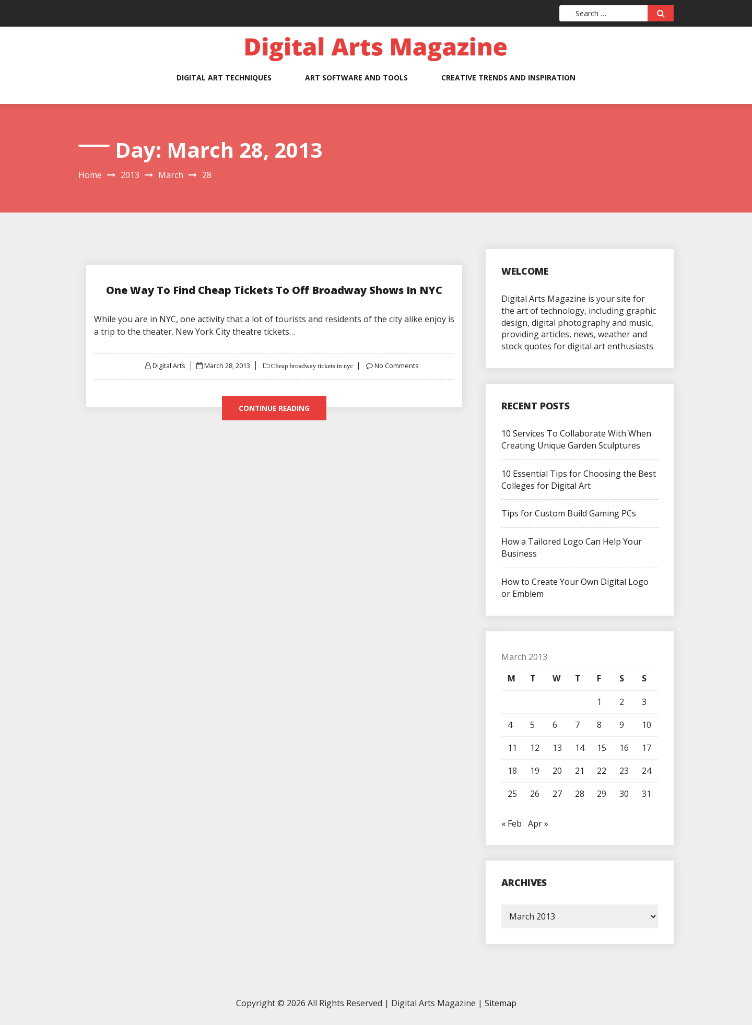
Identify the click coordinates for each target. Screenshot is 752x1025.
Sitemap (500, 1003)
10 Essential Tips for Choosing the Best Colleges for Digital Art (578, 479)
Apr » (538, 823)
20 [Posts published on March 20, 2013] (557, 770)
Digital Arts (168, 365)
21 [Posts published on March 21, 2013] (579, 770)
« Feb (511, 823)
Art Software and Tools (356, 78)
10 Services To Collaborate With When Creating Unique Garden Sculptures (576, 439)
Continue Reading (274, 408)
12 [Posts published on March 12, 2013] (534, 747)
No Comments (397, 365)
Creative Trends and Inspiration (508, 78)
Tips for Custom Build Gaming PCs (568, 513)
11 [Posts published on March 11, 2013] (512, 747)
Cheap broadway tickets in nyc (311, 365)
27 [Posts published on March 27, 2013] (557, 793)
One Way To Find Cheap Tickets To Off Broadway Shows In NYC (274, 290)
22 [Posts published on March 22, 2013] (601, 770)
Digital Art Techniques (224, 78)
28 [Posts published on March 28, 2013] (579, 793)
